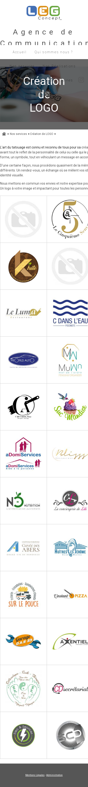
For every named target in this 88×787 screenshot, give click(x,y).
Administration (54, 775)
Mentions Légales (35, 775)
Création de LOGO (41, 134)
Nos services (18, 134)
